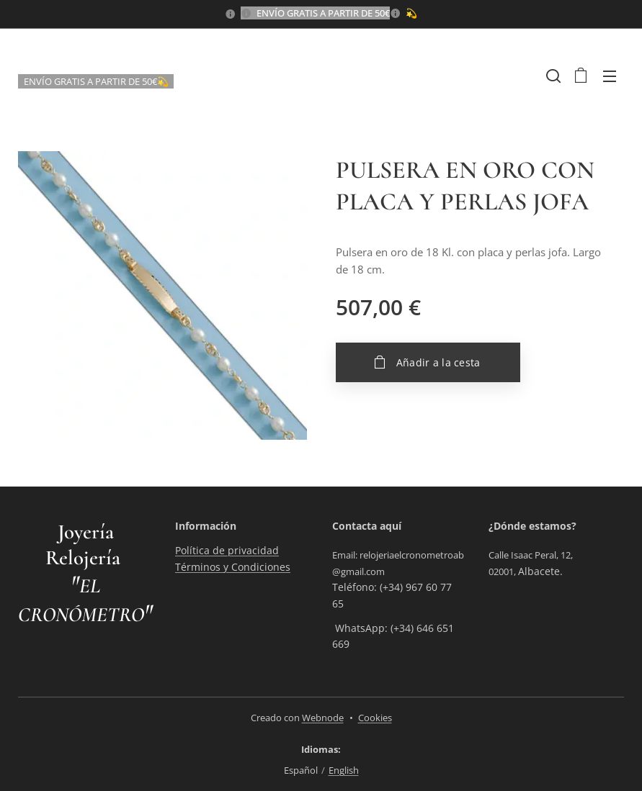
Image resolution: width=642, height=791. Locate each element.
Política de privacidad (227, 550)
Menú (609, 76)
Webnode (323, 717)
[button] (552, 76)
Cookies (375, 717)
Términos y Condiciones (232, 566)
